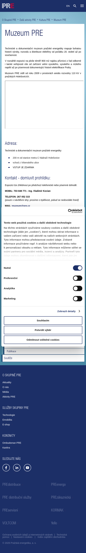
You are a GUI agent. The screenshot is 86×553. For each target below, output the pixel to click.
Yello (54, 523)
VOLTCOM (9, 523)
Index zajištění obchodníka (51, 537)
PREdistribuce (11, 484)
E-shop (6, 424)
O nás (5, 387)
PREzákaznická (61, 497)
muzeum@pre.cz (21, 205)
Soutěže (8, 358)
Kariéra (6, 447)
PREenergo (58, 484)
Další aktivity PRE (28, 19)
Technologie (8, 415)
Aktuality (6, 382)
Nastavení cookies (22, 537)
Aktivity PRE (8, 396)
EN (68, 6)
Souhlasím (43, 320)
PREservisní (10, 510)
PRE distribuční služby (16, 497)
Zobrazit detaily (66, 311)
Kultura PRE (44, 19)
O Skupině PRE (9, 19)
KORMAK (57, 510)
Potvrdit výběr (43, 330)
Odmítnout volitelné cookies (43, 339)
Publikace (11, 351)
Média (5, 392)
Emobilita (7, 419)
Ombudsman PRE (11, 443)
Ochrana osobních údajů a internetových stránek (27, 534)
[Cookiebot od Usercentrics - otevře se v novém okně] (68, 211)
